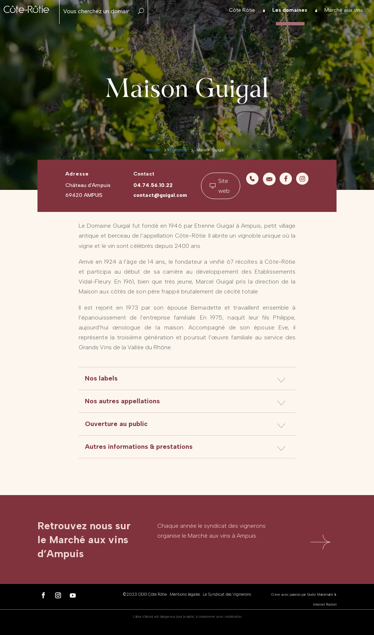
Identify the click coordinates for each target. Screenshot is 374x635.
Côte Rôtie (242, 10)
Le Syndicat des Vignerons (227, 594)
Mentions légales (185, 594)
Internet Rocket (325, 604)
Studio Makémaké (320, 594)
